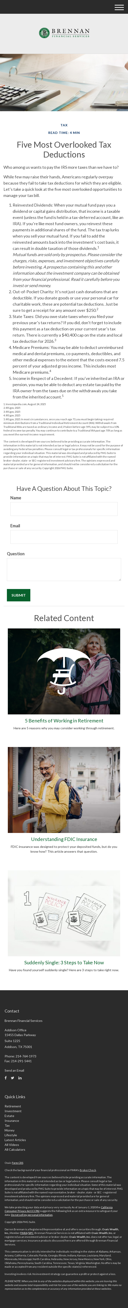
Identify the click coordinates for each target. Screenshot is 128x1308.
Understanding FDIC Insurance (64, 839)
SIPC (31, 1232)
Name (15, 497)
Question (16, 553)
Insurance (12, 1121)
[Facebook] (6, 1078)
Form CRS (17, 1162)
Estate (9, 1116)
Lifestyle (11, 1135)
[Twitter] (12, 1078)
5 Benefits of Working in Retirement (64, 720)
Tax (7, 1125)
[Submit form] (18, 595)
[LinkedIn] (20, 1078)
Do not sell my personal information (32, 1214)
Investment (13, 1111)
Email (15, 525)
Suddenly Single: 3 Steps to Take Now (64, 962)
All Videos (12, 1145)
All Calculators (15, 1149)
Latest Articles (15, 1140)
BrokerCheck (88, 1170)
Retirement (13, 1106)
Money (9, 1130)
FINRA (23, 1232)
